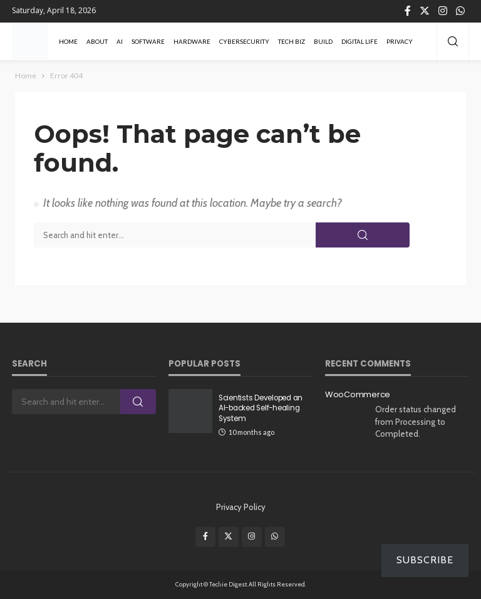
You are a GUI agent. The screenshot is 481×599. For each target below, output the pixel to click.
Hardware (191, 41)
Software (148, 41)
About (97, 41)
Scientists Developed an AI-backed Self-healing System (261, 408)
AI (119, 41)
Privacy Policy (241, 507)
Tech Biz (291, 41)
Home (68, 41)
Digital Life (359, 41)
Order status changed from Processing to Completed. (415, 421)
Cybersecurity (244, 41)
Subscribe (424, 560)
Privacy (399, 41)
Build (323, 41)
